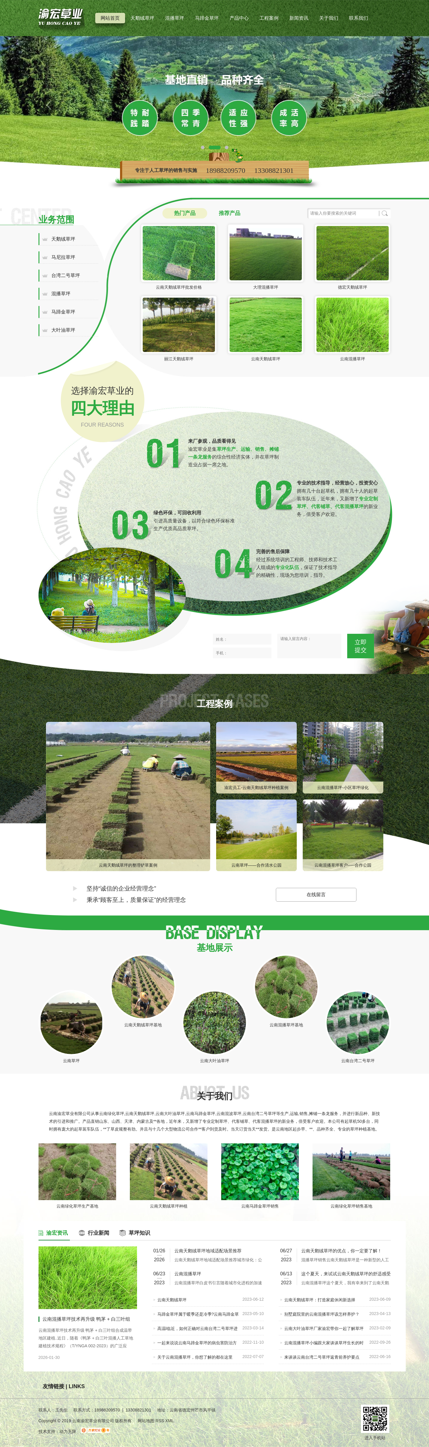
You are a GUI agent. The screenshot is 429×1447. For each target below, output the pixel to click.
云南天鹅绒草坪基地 (143, 1024)
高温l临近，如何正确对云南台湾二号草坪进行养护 (197, 1331)
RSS (160, 1420)
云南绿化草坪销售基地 (351, 1206)
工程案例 (269, 18)
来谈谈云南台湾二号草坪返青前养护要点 (321, 1357)
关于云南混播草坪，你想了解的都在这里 (195, 1357)
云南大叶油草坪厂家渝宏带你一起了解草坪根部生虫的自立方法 (324, 1331)
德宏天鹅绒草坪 (352, 287)
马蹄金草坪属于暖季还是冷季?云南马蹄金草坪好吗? (198, 1317)
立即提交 (361, 646)
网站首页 (110, 18)
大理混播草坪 (265, 287)
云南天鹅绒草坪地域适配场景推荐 (208, 1250)
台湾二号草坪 (65, 275)
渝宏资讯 (57, 1233)
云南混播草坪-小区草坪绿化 (343, 787)
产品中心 (239, 18)
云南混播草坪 (352, 358)
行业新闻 (98, 1233)
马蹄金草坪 (207, 18)
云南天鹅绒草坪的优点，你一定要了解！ (341, 1250)
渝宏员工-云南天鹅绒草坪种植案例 (256, 787)
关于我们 (328, 18)
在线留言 (316, 894)
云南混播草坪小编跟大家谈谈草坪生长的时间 (324, 1345)
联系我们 (358, 18)
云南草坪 (71, 1060)
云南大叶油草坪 (214, 1060)
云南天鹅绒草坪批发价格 (179, 287)
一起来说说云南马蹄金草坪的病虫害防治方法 (197, 1345)
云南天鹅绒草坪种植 (168, 1206)
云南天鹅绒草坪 (265, 358)
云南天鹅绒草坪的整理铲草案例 (128, 865)
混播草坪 (174, 18)
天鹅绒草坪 (142, 18)
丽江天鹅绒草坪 (178, 358)
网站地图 (146, 1420)
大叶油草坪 (63, 330)
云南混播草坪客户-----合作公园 (342, 865)
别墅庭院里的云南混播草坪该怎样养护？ (321, 1314)
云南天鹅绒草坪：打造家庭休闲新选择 (319, 1299)
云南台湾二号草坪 (358, 1060)
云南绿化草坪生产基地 (77, 1206)
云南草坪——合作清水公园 (256, 865)
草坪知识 (139, 1233)
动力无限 (67, 1431)
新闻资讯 (298, 18)
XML (169, 1420)
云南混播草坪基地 (286, 1024)
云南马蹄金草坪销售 (260, 1206)
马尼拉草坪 (63, 257)
